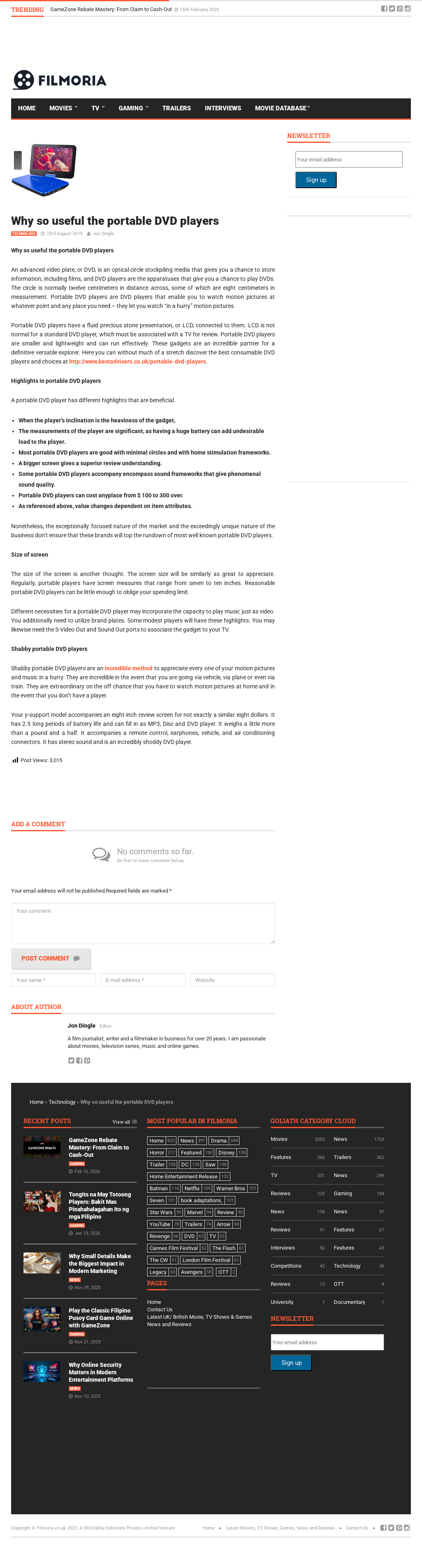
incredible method (128, 668)
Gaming (132, 108)
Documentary (349, 1302)
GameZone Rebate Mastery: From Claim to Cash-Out (111, 9)
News (75, 1280)
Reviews (281, 1193)
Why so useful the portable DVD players (115, 221)
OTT (339, 1284)
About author (36, 1007)
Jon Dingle (103, 233)
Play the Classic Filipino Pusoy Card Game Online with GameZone (101, 1318)
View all (121, 1122)
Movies (61, 108)
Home (26, 108)
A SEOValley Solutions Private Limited (119, 1528)
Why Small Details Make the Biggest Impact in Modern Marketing (100, 1263)
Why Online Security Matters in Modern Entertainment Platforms (101, 1372)
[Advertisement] (261, 42)
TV (96, 108)
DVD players (72, 452)
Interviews (223, 108)
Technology (24, 234)
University (282, 1302)
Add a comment (38, 824)
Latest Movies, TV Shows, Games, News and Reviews (280, 1528)
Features (281, 1157)
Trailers (176, 108)
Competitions (286, 1266)
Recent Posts (47, 1121)
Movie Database (280, 108)
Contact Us (160, 1309)
